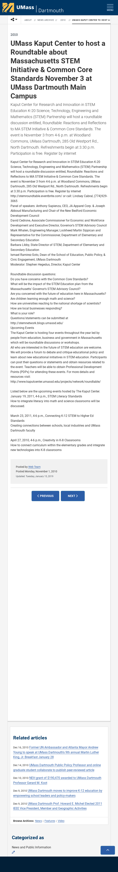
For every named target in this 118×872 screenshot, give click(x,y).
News (38, 820)
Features (50, 820)
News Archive (45, 20)
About (28, 20)
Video (61, 820)
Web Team (34, 466)
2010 (62, 20)
